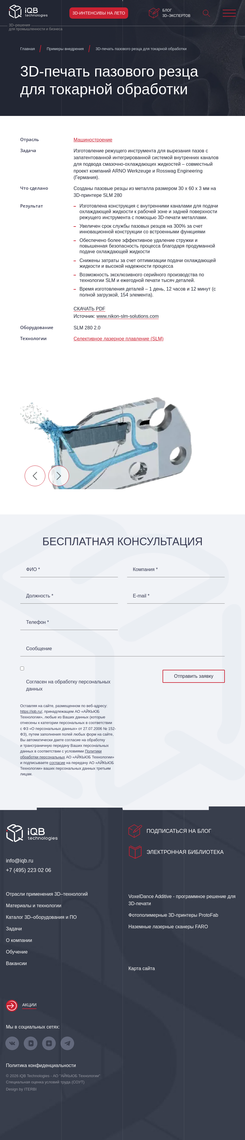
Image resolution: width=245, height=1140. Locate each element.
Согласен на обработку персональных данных (68, 685)
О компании (19, 940)
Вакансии (16, 963)
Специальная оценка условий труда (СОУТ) (45, 1082)
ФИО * (33, 569)
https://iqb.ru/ (31, 711)
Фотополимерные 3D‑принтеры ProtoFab (173, 915)
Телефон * (37, 622)
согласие (57, 762)
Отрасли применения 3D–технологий (47, 894)
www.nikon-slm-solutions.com (127, 316)
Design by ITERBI (21, 1089)
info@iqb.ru (19, 861)
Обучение (17, 951)
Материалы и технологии (33, 905)
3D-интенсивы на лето (98, 13)
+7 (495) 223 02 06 (28, 870)
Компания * (145, 569)
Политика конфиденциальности (41, 1065)
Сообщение (39, 648)
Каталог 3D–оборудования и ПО (41, 917)
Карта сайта (141, 968)
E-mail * (141, 596)
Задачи (14, 928)
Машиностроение (93, 139)
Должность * (39, 596)
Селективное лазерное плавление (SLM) (118, 338)
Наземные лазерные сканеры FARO (168, 926)
